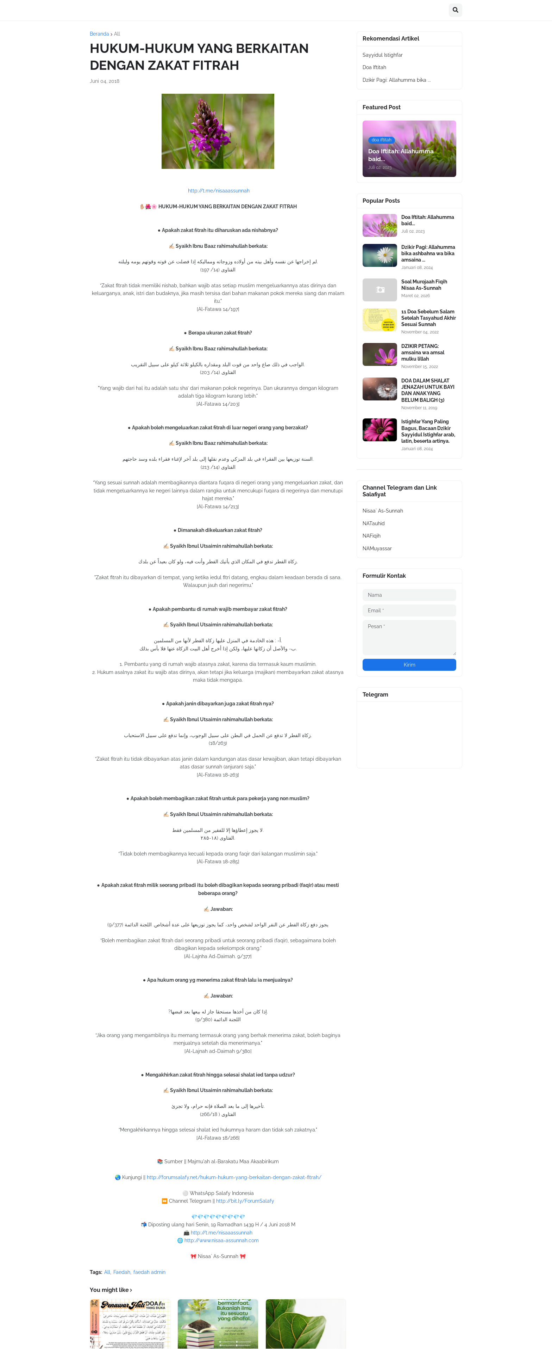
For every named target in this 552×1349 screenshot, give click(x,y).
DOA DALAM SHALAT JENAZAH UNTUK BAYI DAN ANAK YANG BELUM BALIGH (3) (427, 390)
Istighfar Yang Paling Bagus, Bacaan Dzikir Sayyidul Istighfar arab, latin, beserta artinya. (428, 431)
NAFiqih (372, 536)
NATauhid (374, 523)
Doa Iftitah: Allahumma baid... (427, 220)
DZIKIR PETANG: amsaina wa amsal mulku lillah (422, 352)
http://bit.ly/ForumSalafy (245, 1201)
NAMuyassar (377, 548)
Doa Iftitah (374, 67)
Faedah (121, 1272)
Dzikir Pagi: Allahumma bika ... (397, 80)
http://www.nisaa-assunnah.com (221, 1240)
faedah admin (149, 1272)
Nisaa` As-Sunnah (383, 511)
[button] (455, 10)
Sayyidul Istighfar (383, 55)
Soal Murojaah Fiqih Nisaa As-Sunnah (424, 285)
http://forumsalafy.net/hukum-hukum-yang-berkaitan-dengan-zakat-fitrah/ (234, 1177)
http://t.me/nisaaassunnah (219, 191)
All (117, 33)
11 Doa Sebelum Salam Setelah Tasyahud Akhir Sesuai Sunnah (428, 318)
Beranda (99, 33)
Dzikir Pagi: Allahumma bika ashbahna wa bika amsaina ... (428, 253)
